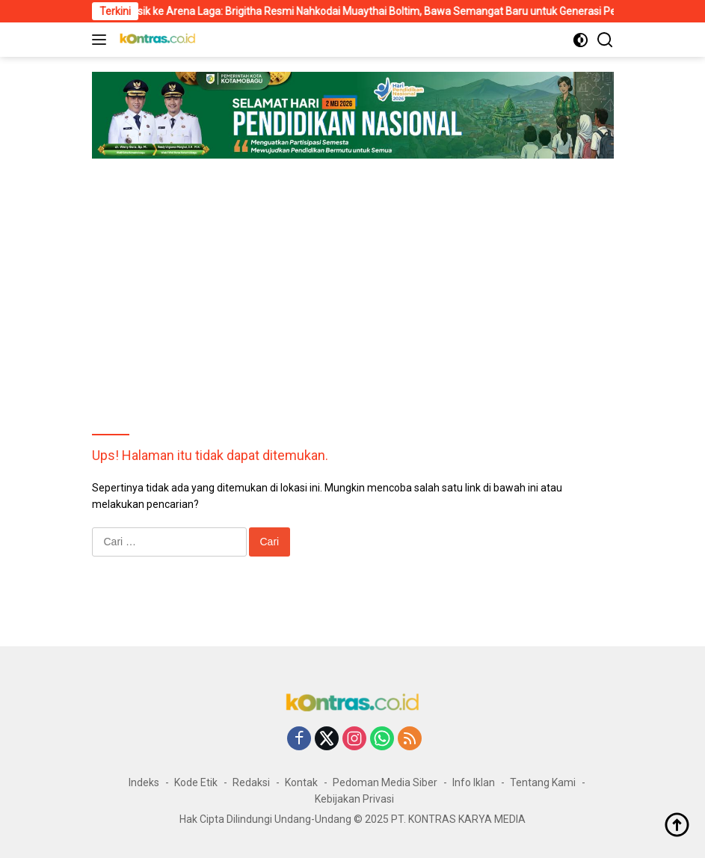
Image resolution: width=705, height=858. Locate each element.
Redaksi (251, 782)
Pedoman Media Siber (385, 782)
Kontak (301, 782)
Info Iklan (473, 782)
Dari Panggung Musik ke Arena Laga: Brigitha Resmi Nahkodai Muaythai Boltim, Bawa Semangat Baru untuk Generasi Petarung (348, 11)
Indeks (144, 782)
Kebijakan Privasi (354, 799)
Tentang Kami (543, 782)
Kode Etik (196, 782)
